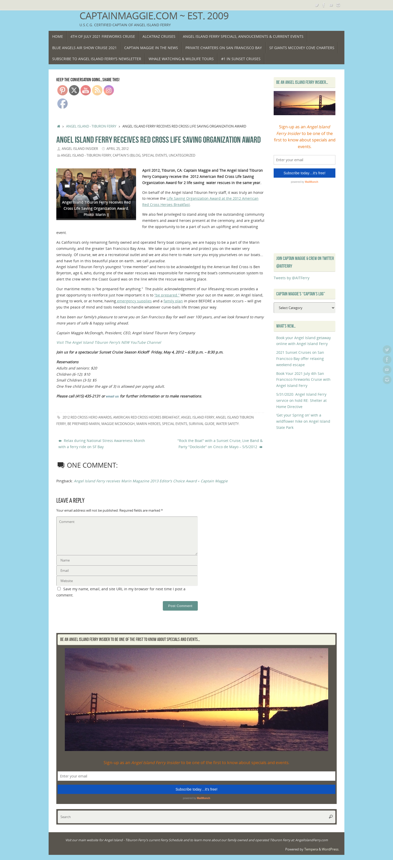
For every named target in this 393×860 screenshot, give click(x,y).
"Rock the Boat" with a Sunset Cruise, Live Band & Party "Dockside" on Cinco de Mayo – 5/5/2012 (220, 443)
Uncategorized (182, 155)
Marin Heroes (148, 424)
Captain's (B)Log (126, 155)
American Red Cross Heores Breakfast (146, 417)
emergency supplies (134, 300)
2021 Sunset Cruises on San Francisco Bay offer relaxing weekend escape (300, 358)
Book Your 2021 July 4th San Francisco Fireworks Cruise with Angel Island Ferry (303, 379)
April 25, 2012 (117, 149)
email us (112, 396)
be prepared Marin (83, 424)
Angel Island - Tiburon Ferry (91, 126)
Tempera (311, 849)
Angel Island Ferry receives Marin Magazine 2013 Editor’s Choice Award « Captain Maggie (151, 480)
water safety (227, 424)
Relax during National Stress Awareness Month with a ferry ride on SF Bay (101, 443)
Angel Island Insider (80, 149)
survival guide (202, 424)
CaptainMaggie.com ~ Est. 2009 (154, 15)
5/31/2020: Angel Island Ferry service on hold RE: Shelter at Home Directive (301, 400)
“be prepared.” (167, 295)
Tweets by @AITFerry (291, 277)
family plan (173, 300)
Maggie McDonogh (118, 424)
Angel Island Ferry (197, 417)
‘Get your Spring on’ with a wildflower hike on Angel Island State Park (303, 421)
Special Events (154, 155)
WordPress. (330, 849)
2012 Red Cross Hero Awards (87, 417)
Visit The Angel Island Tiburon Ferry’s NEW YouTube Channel (108, 342)
